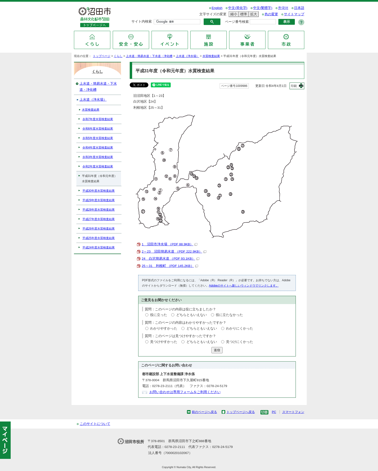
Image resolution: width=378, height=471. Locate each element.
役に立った (158, 315)
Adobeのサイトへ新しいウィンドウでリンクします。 (244, 285)
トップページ (101, 56)
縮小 (233, 14)
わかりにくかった (239, 328)
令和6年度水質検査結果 (97, 128)
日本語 (299, 8)
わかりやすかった (163, 328)
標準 (243, 14)
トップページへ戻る (240, 412)
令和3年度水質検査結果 (97, 157)
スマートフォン (293, 412)
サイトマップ (294, 14)
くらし (118, 56)
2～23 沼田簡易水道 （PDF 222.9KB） (174, 251)
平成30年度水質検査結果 (98, 190)
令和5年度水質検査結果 (97, 138)
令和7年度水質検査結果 (97, 119)
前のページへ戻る (204, 412)
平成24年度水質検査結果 (98, 247)
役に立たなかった (229, 315)
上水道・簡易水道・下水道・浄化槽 (149, 56)
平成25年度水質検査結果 (98, 238)
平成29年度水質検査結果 (98, 200)
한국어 (283, 8)
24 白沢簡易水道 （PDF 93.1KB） (170, 258)
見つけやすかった (163, 342)
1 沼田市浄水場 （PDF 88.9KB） (170, 244)
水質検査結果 (211, 56)
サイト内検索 (141, 21)
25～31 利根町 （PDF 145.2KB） (170, 266)
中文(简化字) (237, 8)
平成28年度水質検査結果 (98, 209)
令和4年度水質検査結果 (97, 147)
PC (274, 412)
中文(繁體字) (262, 8)
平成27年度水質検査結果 (98, 219)
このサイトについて (95, 424)
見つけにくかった (239, 342)
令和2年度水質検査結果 (97, 166)
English (217, 8)
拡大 (253, 14)
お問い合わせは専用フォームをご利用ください (185, 392)
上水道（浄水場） (187, 56)
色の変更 (271, 14)
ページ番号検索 (237, 22)
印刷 (294, 86)
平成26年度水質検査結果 (98, 228)
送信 (217, 350)
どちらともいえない (191, 315)
